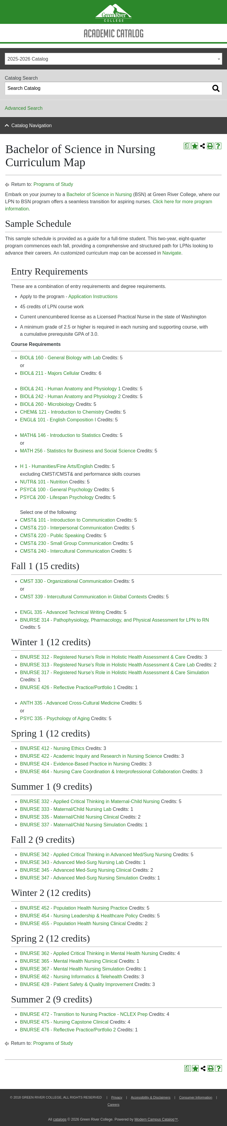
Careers (113, 1104)
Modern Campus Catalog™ (156, 1119)
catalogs (60, 1119)
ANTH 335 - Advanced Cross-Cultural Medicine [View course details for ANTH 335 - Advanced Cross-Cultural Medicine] (70, 703)
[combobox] (113, 59)
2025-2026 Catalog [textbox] (27, 58)
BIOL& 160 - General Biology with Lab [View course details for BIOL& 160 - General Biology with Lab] (60, 357)
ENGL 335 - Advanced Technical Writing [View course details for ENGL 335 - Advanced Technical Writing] (62, 612)
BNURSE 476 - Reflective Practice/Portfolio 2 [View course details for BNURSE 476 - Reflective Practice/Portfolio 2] (68, 1029)
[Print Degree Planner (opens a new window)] (187, 146)
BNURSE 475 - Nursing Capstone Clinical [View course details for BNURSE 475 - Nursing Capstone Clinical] (64, 1022)
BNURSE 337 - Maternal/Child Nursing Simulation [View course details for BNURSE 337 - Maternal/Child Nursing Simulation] (73, 824)
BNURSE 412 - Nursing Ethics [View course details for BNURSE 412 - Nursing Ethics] (52, 748)
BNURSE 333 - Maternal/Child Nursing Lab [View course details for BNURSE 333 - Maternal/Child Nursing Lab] (65, 809)
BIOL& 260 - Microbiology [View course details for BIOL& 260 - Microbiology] (47, 404)
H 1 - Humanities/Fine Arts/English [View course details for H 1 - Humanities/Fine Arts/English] (56, 466)
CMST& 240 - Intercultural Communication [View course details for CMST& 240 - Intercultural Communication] (65, 551)
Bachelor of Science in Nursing (99, 194)
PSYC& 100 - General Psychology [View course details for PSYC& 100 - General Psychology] (56, 489)
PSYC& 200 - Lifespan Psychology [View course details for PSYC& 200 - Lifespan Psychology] (56, 497)
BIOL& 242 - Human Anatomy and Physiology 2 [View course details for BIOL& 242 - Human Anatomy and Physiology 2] (70, 396)
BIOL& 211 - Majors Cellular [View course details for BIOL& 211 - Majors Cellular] (49, 373)
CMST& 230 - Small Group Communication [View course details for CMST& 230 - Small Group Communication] (65, 543)
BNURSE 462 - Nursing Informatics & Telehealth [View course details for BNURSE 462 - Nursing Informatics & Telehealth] (71, 976)
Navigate (171, 252)
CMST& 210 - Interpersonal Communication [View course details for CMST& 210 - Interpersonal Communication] (66, 527)
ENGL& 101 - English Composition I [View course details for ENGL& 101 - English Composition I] (58, 419)
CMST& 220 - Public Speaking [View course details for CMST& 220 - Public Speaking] (52, 535)
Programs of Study (53, 184)
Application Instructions (93, 296)
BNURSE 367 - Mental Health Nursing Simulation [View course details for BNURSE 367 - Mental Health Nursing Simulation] (72, 968)
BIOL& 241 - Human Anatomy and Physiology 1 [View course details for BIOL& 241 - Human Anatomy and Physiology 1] (70, 388)
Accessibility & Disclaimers (150, 1097)
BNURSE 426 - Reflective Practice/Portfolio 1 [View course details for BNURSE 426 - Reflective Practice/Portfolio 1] (68, 687)
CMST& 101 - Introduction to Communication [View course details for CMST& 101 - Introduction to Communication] (67, 520)
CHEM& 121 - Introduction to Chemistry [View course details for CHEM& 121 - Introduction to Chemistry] (62, 412)
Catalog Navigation (31, 125)
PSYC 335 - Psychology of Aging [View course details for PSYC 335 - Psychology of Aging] (55, 718)
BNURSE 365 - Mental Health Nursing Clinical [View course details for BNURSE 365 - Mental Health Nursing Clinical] (68, 961)
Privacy (116, 1097)
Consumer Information (195, 1097)
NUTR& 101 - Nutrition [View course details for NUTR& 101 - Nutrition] (44, 481)
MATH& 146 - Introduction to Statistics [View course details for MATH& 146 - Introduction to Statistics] (60, 435)
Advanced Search (23, 108)
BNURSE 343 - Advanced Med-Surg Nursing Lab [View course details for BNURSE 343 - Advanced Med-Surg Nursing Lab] (72, 862)
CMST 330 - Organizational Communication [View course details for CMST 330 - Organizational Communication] (66, 581)
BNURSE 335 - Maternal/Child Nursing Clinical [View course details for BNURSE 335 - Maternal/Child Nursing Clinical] (69, 817)
